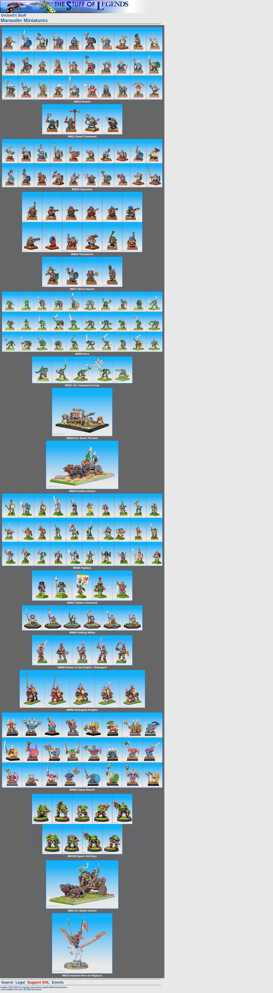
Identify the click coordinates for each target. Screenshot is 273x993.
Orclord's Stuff (13, 15)
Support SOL (38, 982)
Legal (20, 982)
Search (7, 982)
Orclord (37, 989)
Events (58, 982)
